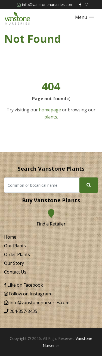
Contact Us (15, 272)
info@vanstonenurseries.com (45, 4)
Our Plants (15, 246)
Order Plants (17, 254)
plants (50, 117)
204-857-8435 (20, 311)
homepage (50, 110)
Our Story (14, 263)
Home (10, 237)
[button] (84, 17)
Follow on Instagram (27, 294)
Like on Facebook (23, 285)
